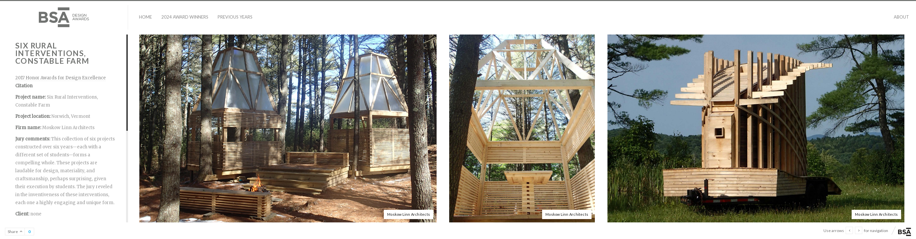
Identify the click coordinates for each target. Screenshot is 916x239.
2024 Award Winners (184, 17)
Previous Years (235, 17)
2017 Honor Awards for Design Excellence (60, 78)
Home (145, 17)
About (901, 17)
